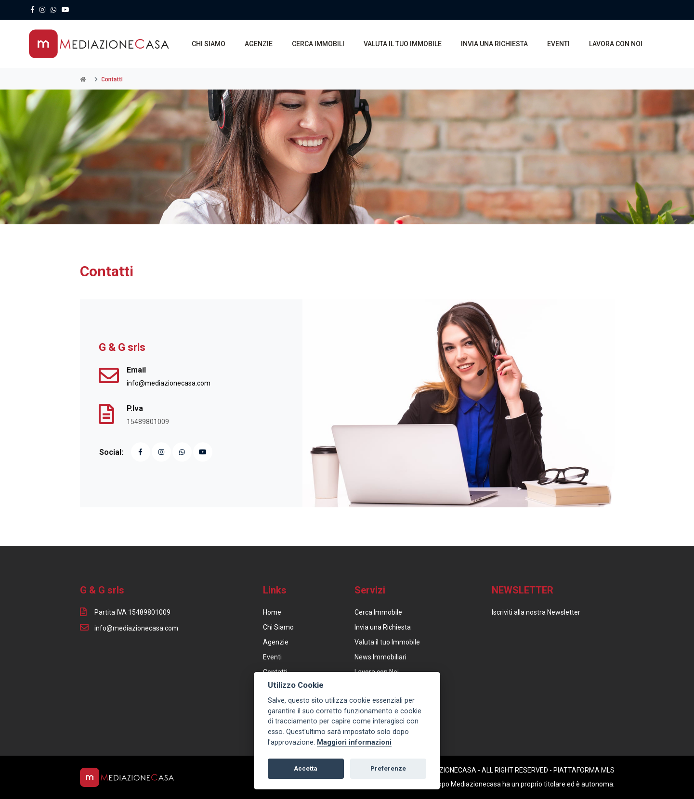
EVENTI (558, 44)
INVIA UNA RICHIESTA (494, 44)
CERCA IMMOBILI (318, 44)
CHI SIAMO (208, 44)
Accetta (305, 768)
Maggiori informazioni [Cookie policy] (354, 742)
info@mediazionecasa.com (168, 383)
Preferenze (388, 768)
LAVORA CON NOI (615, 44)
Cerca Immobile (378, 612)
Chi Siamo (278, 627)
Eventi (272, 657)
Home (272, 612)
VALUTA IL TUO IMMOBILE (403, 44)
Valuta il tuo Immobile (387, 642)
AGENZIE (259, 44)
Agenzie (275, 642)
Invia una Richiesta (382, 627)
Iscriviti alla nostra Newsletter (536, 612)
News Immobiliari (380, 657)
